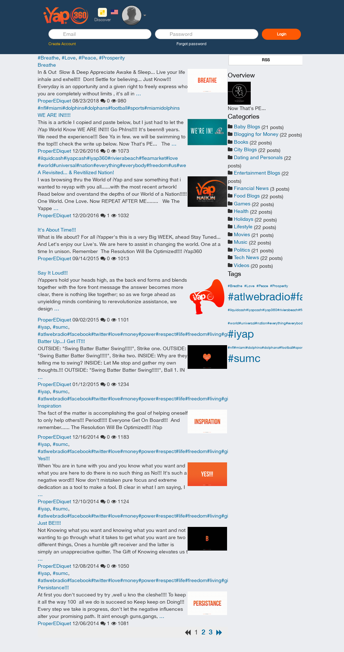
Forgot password (191, 44)
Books (241, 142)
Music (241, 242)
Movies (242, 234)
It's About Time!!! (57, 230)
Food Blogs (247, 196)
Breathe (47, 65)
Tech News (246, 257)
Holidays (243, 219)
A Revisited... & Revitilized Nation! (76, 172)
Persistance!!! (53, 587)
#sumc (60, 327)
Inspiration (49, 406)
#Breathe (48, 58)
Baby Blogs (247, 126)
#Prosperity (112, 58)
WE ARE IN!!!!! (54, 115)
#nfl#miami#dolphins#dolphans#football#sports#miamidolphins (109, 108)
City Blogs (245, 149)
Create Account (62, 44)
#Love (69, 58)
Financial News (251, 188)
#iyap (44, 327)
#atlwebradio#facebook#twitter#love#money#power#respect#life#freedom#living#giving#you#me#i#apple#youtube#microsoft (180, 334)
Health (241, 211)
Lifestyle (243, 226)
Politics (242, 250)
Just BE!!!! (49, 523)
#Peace (87, 58)
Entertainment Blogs (257, 173)
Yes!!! (44, 458)
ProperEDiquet (54, 101)
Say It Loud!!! (53, 273)
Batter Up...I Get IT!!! (61, 341)
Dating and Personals (258, 157)
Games (242, 203)
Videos (241, 265)
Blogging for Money (256, 134)
